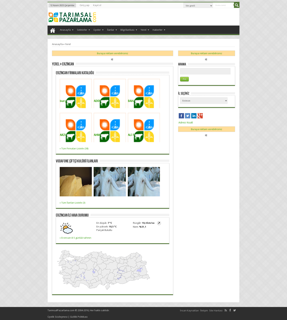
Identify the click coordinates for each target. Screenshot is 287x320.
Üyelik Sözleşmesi (58, 316)
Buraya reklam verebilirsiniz (112, 53)
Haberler (159, 29)
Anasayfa (53, 30)
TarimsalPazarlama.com (61, 310)
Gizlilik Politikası (79, 316)
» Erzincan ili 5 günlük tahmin (75, 237)
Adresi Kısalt (185, 122)
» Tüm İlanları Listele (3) (72, 202)
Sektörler (83, 29)
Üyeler (98, 29)
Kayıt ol (97, 5)
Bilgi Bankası (128, 29)
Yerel (145, 29)
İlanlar (112, 29)
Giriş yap (84, 5)
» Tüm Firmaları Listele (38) (74, 148)
